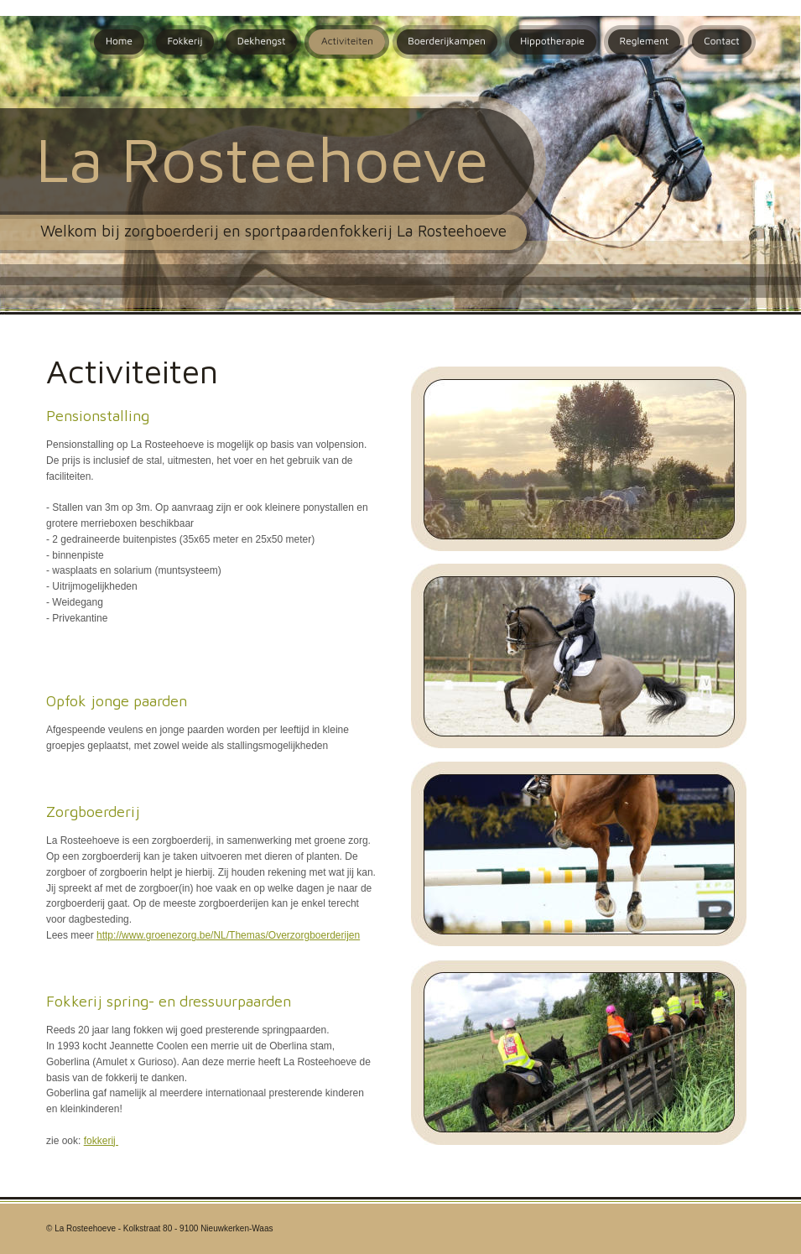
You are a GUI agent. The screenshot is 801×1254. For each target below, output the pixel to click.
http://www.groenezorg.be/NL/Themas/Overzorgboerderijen (228, 935)
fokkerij (101, 1141)
